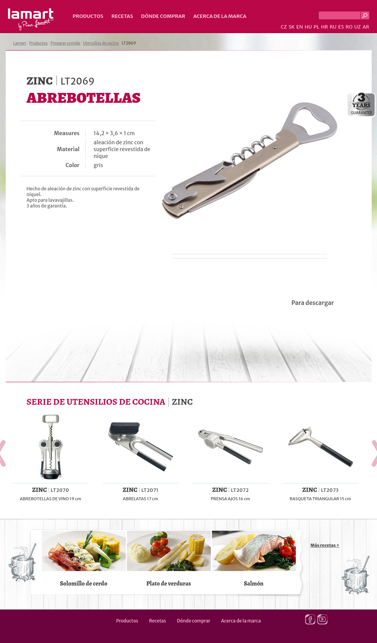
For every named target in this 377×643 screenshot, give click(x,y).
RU (333, 27)
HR (324, 27)
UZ (357, 27)
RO (348, 27)
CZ (284, 27)
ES (341, 27)
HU (308, 27)
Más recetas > (325, 545)
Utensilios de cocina (101, 43)
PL (316, 27)
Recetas (122, 16)
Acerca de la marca (219, 16)
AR (366, 27)
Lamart (31, 19)
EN (299, 27)
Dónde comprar (163, 16)
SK (292, 27)
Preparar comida (65, 43)
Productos (88, 16)
